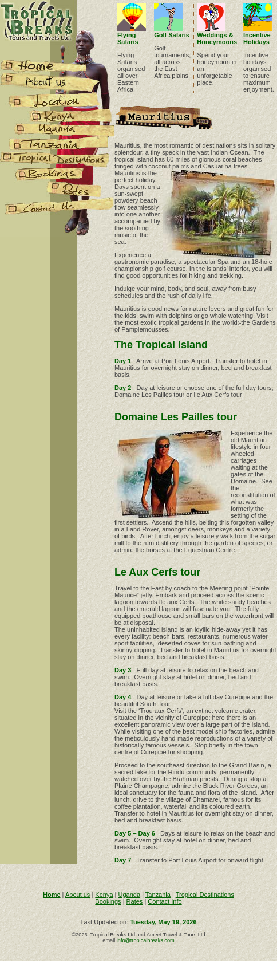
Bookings (108, 901)
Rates (134, 901)
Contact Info (164, 901)
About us (77, 894)
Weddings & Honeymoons (217, 38)
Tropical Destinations (205, 894)
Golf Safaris (171, 34)
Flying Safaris (127, 38)
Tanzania (158, 894)
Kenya (104, 894)
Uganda (129, 894)
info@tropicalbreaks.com (146, 940)
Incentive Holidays (257, 38)
